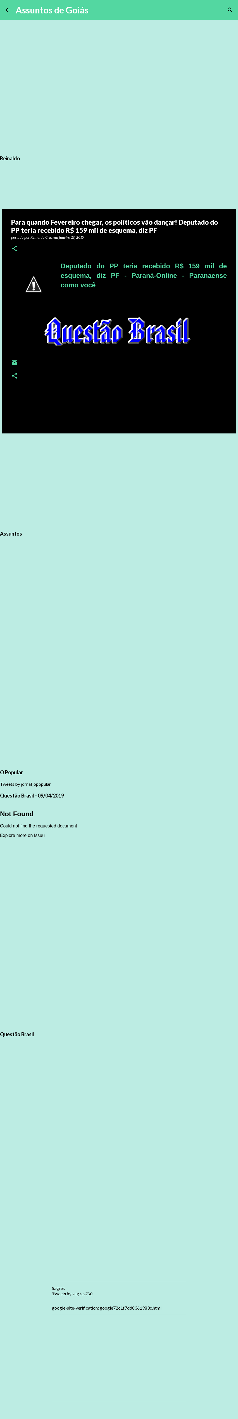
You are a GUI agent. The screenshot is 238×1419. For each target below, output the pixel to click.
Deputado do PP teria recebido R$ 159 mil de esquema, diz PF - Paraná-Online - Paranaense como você (144, 275)
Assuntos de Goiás (52, 9)
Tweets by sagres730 (72, 1293)
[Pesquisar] (96, 10)
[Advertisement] (119, 481)
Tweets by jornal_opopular (25, 784)
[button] (14, 249)
